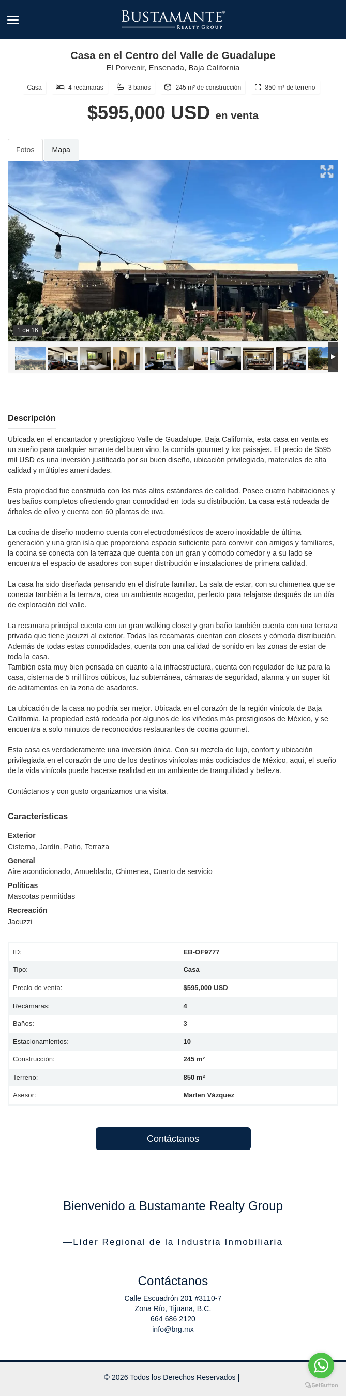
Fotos (25, 150)
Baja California (214, 67)
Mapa (61, 150)
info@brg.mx (173, 1329)
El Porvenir (125, 67)
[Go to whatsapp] (321, 1365)
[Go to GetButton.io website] (321, 1385)
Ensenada (166, 67)
